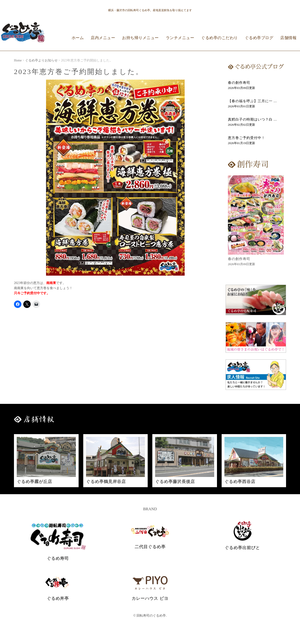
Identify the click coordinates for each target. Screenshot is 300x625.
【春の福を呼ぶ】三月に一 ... (252, 101)
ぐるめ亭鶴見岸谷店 (106, 481)
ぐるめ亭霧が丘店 (34, 481)
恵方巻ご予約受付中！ (246, 138)
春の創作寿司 (239, 82)
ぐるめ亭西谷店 (239, 481)
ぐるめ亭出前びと (242, 547)
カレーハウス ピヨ (150, 598)
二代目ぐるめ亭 (150, 546)
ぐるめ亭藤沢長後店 (175, 481)
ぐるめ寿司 (58, 558)
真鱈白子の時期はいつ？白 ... (252, 119)
